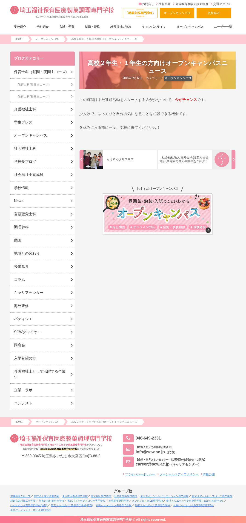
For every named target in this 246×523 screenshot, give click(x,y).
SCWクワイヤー (27, 332)
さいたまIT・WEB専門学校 (147, 500)
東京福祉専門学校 (101, 496)
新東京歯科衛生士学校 (51, 500)
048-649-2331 (142, 438)
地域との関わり (27, 253)
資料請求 (214, 13)
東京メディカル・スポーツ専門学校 (212, 496)
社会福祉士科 (25, 148)
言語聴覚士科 (25, 214)
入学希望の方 (25, 358)
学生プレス (23, 122)
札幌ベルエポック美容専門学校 (152, 505)
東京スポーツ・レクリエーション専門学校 (164, 496)
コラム (19, 280)
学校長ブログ (25, 162)
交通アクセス (221, 4)
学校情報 (21, 188)
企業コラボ (23, 390)
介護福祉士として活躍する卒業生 (40, 374)
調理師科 (21, 227)
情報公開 (163, 4)
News (18, 201)
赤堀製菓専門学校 (119, 500)
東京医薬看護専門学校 (75, 496)
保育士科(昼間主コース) (34, 96)
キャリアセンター (28, 293)
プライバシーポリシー (140, 474)
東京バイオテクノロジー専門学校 (86, 500)
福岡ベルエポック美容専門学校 (114, 505)
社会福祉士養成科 (28, 175)
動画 (17, 240)
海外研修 (21, 306)
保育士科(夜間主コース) (34, 84)
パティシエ (23, 319)
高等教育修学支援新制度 (190, 4)
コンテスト (23, 403)
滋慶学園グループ (20, 496)
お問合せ (146, 4)
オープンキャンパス (177, 13)
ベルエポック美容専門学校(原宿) (28, 505)
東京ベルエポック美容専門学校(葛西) (72, 505)
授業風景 (21, 266)
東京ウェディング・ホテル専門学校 (30, 510)
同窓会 (19, 345)
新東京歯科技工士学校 (23, 500)
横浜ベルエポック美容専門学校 (195, 500)
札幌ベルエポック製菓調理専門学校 (193, 505)
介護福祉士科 (25, 109)
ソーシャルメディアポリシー (179, 474)
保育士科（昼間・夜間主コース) (40, 72)
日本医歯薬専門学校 (125, 496)
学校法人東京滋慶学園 (46, 496)
